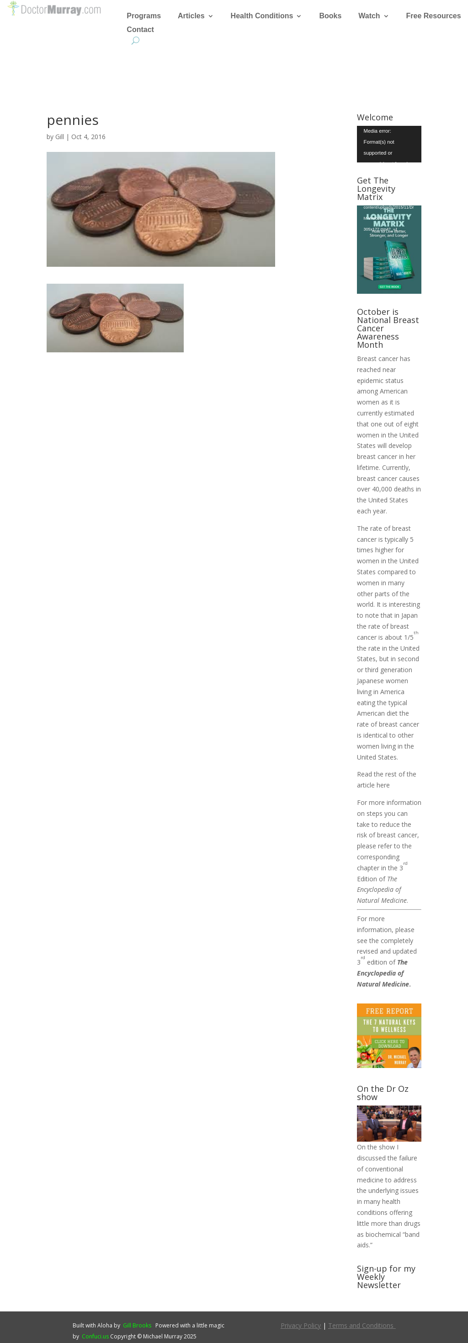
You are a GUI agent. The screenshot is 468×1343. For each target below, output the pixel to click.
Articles (191, 16)
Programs (144, 16)
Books (330, 16)
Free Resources (433, 16)
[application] (389, 144)
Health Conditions (262, 16)
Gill (59, 136)
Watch (369, 16)
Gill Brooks (137, 1325)
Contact (140, 30)
